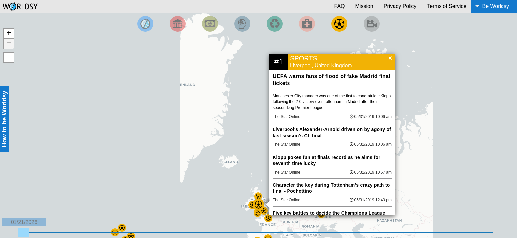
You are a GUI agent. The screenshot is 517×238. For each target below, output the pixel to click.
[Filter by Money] (210, 24)
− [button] (9, 44)
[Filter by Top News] (145, 24)
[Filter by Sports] (339, 24)
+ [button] (9, 34)
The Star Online (286, 116)
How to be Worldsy (4, 119)
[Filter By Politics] (178, 24)
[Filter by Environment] (275, 24)
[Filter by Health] (307, 24)
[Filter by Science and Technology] (242, 24)
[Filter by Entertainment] (372, 24)
